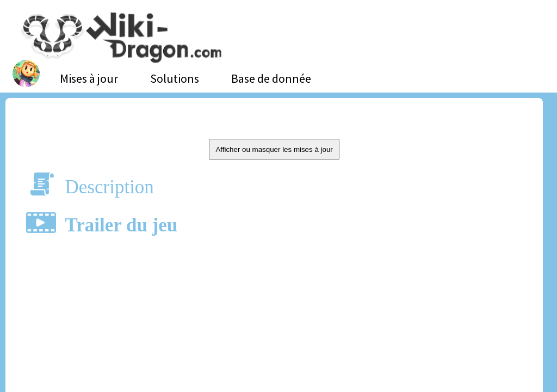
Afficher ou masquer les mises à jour (273, 149)
